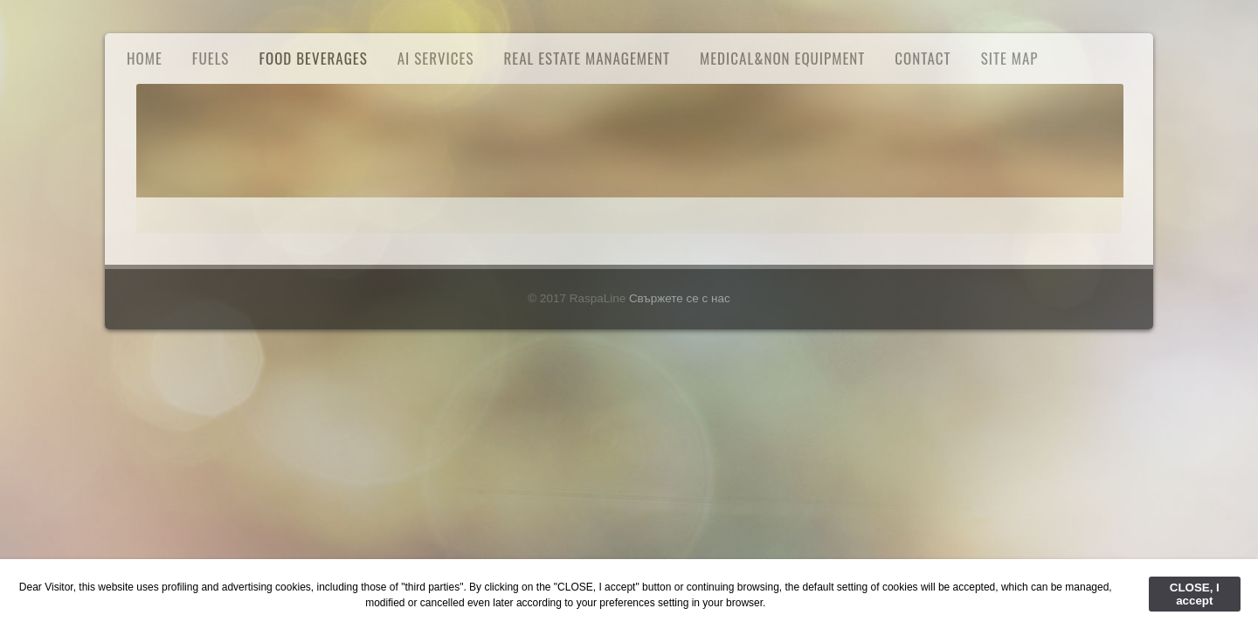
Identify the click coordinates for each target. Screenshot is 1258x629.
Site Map (1010, 58)
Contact (922, 58)
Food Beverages (313, 58)
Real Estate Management (586, 58)
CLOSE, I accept (1195, 594)
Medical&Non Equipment (782, 58)
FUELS (211, 58)
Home (144, 58)
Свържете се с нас (679, 298)
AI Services (435, 58)
